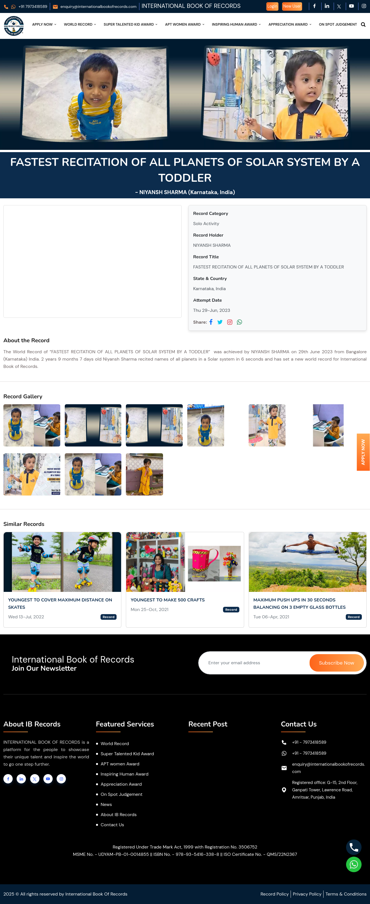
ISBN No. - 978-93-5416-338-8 (186, 854)
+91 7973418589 (25, 6)
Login (272, 6)
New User (292, 6)
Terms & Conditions (346, 894)
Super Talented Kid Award (131, 24)
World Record (80, 24)
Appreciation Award (290, 24)
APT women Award (120, 764)
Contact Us (112, 825)
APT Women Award (185, 24)
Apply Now (44, 24)
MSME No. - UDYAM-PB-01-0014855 (111, 854)
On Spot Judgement (338, 24)
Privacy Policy (307, 894)
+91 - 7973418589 (309, 742)
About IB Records (119, 815)
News (106, 804)
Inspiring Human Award (237, 24)
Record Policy (274, 894)
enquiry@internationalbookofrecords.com (94, 6)
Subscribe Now (336, 662)
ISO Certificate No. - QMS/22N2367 (260, 854)
